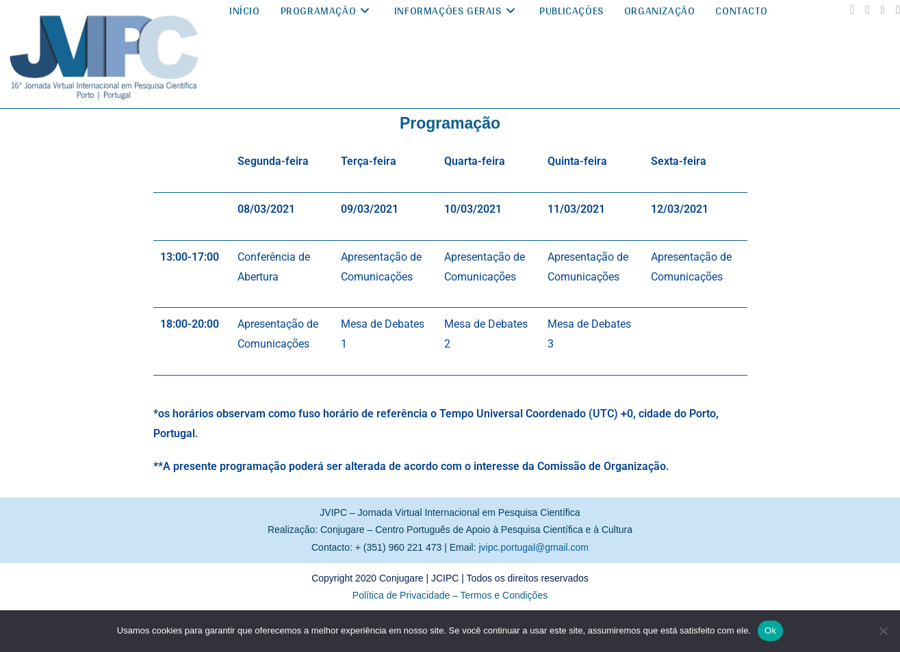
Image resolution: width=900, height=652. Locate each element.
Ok (770, 630)
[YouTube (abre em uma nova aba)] (882, 10)
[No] (883, 631)
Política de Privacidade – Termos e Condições (450, 595)
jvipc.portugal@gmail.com (534, 547)
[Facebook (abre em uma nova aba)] (852, 10)
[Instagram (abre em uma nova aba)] (867, 10)
